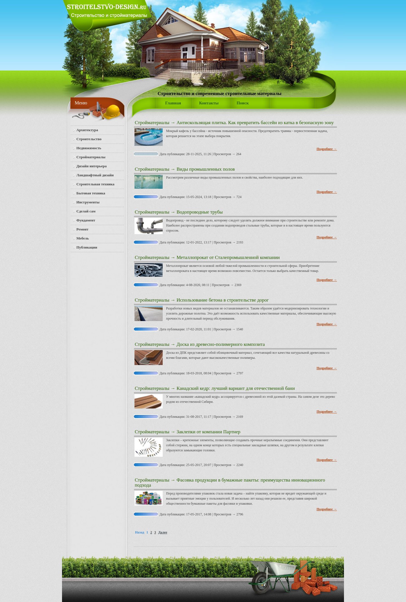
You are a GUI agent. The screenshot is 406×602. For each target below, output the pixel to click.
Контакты (209, 103)
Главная (173, 103)
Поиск (243, 103)
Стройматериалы (152, 122)
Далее (162, 532)
